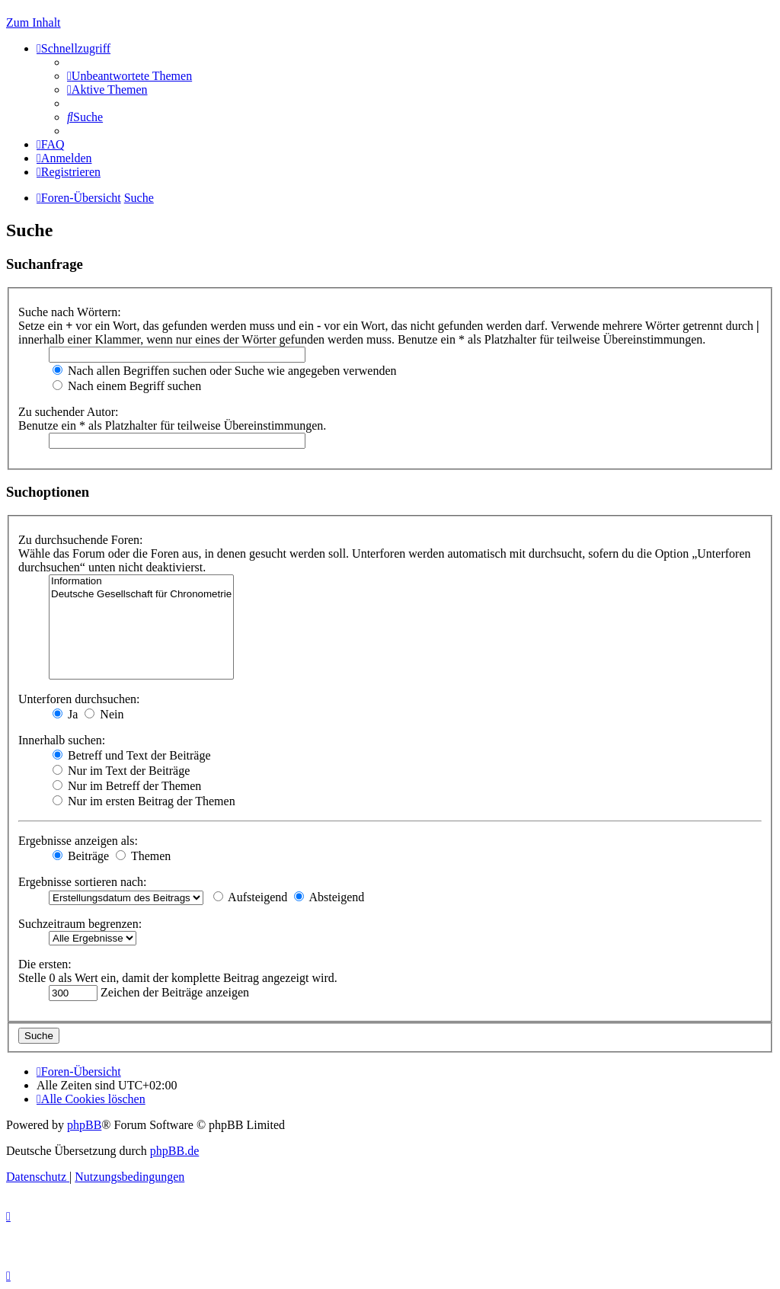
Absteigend (329, 897)
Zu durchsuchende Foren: (80, 539)
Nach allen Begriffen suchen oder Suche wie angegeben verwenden (225, 370)
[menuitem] (129, 75)
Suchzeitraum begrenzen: (80, 923)
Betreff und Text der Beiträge (132, 755)
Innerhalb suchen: (61, 740)
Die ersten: (45, 964)
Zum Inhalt (33, 22)
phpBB (84, 1124)
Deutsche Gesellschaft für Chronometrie (141, 594)
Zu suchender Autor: (68, 411)
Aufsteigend (250, 897)
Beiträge (81, 855)
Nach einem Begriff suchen (127, 385)
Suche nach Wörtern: (69, 311)
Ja (65, 714)
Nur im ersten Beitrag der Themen (144, 801)
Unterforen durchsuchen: (79, 698)
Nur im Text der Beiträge (121, 770)
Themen (143, 855)
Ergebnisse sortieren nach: (82, 881)
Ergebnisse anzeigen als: (78, 840)
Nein (104, 714)
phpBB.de (174, 1150)
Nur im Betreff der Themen (127, 785)
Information (141, 581)
